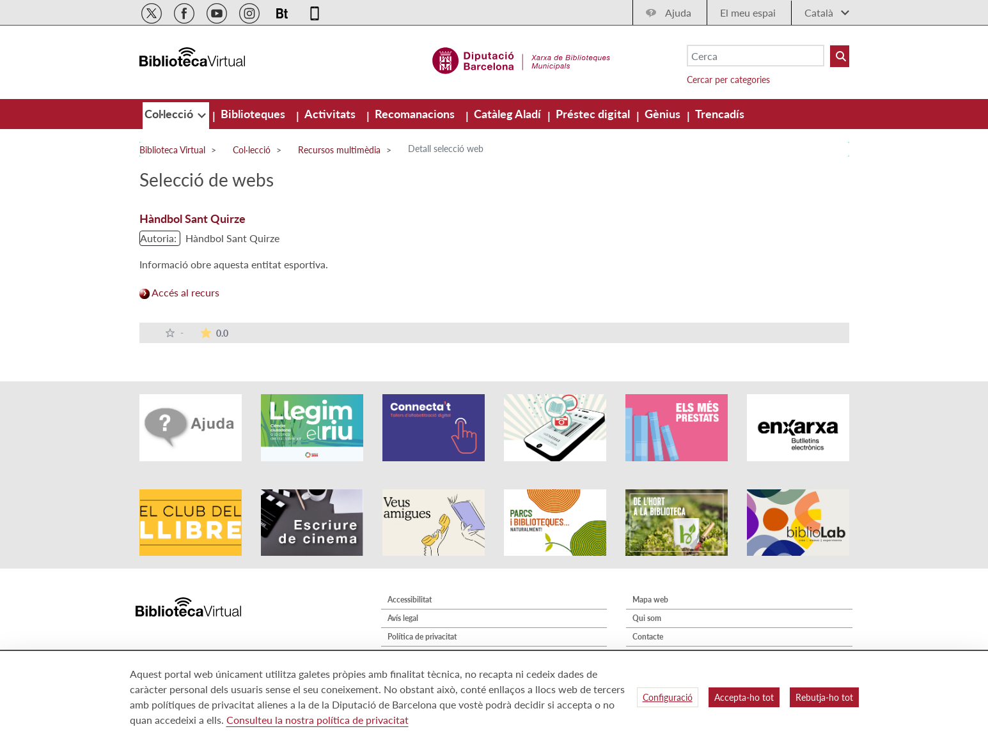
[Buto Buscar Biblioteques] (839, 56)
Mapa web (650, 599)
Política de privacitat (422, 636)
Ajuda (678, 12)
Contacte (647, 636)
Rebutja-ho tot (824, 697)
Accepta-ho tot (744, 697)
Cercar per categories (728, 79)
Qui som (646, 618)
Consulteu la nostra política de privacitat (317, 720)
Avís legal (403, 618)
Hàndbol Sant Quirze (192, 218)
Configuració (668, 697)
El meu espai (748, 12)
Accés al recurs (179, 292)
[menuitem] (170, 114)
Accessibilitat (410, 599)
